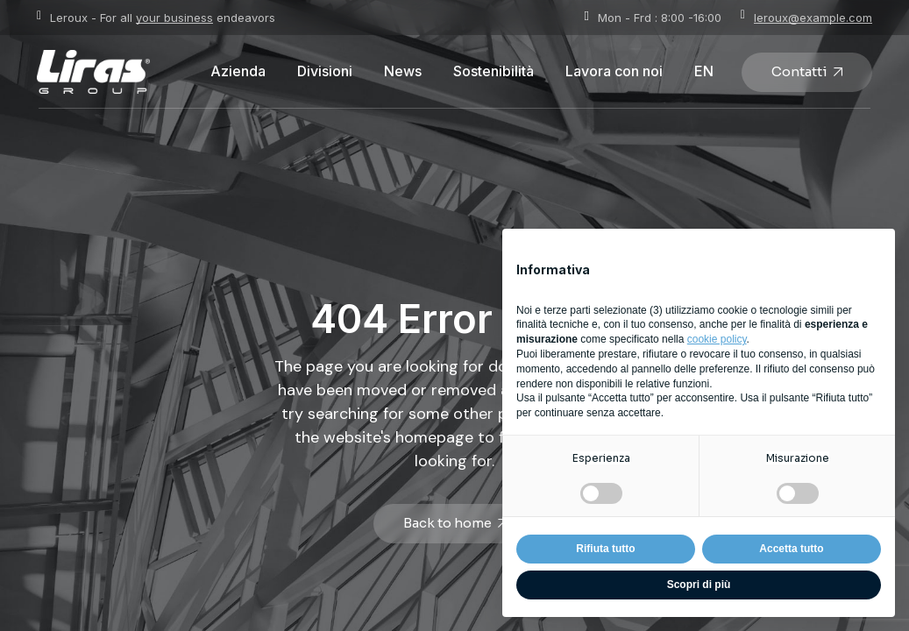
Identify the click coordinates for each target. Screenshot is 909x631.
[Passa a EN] (704, 72)
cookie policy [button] (717, 339)
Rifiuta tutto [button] (605, 548)
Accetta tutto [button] (791, 548)
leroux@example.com (813, 18)
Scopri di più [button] (699, 584)
